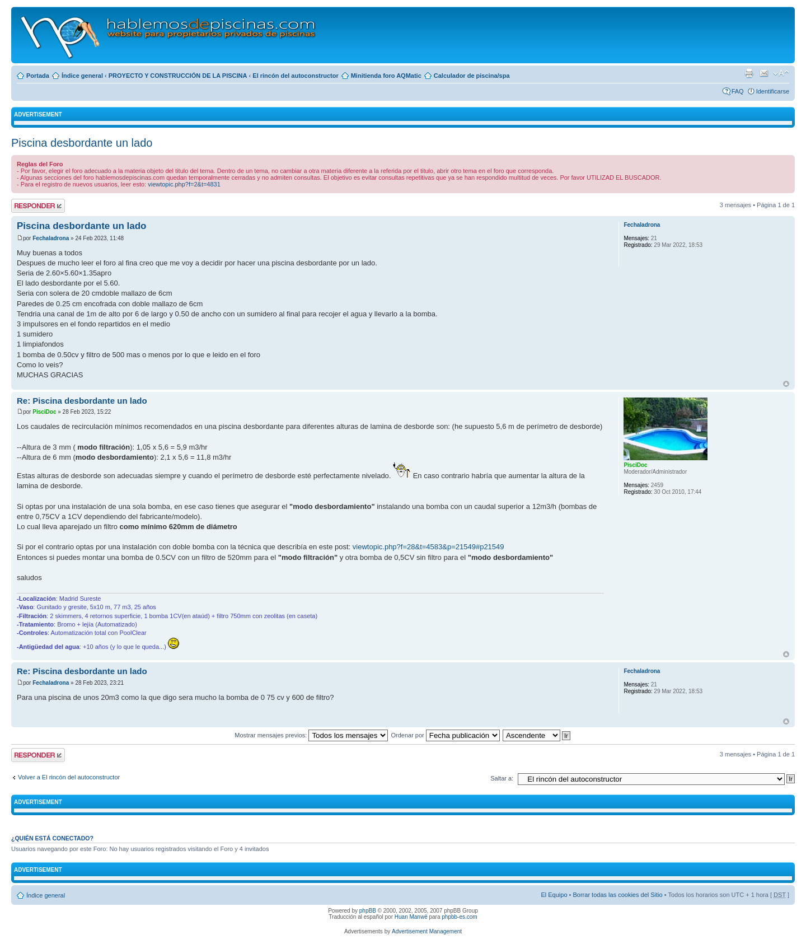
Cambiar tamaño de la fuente (781, 73)
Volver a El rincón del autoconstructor (69, 777)
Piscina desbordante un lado (81, 143)
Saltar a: (501, 778)
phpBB (367, 911)
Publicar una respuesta (38, 206)
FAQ (738, 91)
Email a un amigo (764, 73)
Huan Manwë (411, 917)
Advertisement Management (427, 931)
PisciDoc (44, 412)
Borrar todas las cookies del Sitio (617, 894)
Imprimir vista (749, 73)
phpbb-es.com (459, 917)
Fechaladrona (50, 238)
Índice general (82, 75)
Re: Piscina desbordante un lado (82, 400)
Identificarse (772, 91)
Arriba (786, 384)
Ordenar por (445, 735)
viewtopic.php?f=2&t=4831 (184, 184)
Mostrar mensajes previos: (311, 735)
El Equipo (554, 894)
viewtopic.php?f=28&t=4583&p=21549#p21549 (428, 547)
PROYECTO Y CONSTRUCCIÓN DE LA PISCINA (178, 75)
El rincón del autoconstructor (295, 75)
